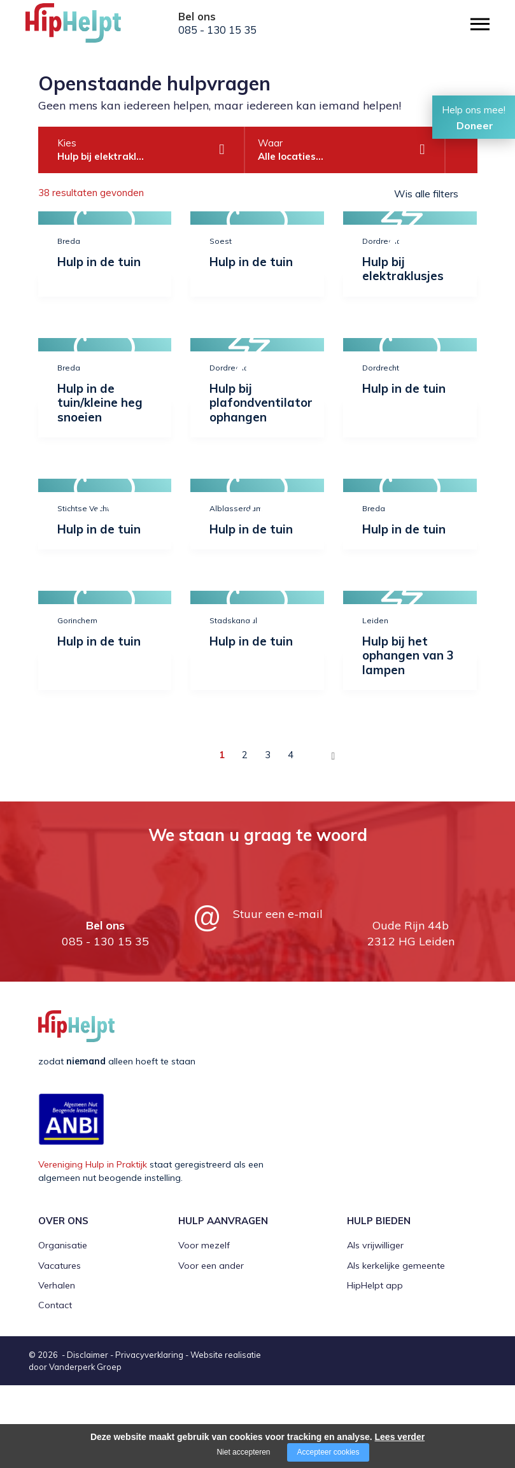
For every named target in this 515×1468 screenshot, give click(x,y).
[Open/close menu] (480, 24)
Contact (55, 1388)
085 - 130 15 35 (217, 30)
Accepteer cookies (328, 1452)
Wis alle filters (426, 193)
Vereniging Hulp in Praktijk (92, 1247)
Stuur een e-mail (278, 996)
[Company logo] (89, 28)
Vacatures (59, 1348)
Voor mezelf (204, 1328)
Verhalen (56, 1368)
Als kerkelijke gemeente (396, 1348)
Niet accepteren (243, 1452)
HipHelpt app (375, 1368)
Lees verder (400, 1437)
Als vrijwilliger (375, 1328)
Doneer (474, 125)
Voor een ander (211, 1348)
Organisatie (62, 1328)
